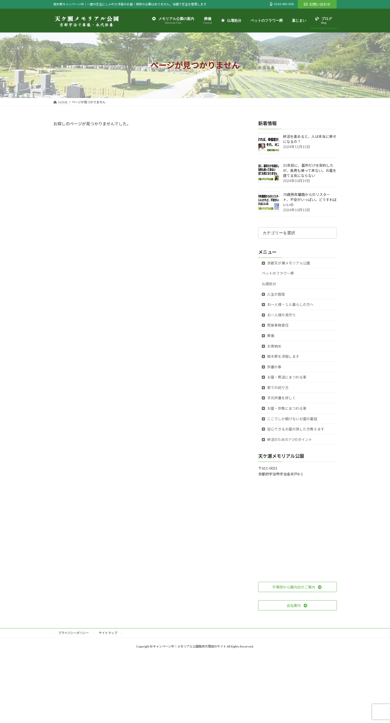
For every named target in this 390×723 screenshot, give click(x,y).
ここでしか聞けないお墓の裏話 (289, 419)
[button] (297, 587)
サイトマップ (108, 633)
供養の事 (271, 367)
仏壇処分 (269, 284)
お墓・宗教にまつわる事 (284, 408)
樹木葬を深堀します (280, 356)
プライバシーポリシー (73, 633)
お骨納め (271, 346)
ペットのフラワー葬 (278, 273)
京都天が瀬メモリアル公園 (286, 263)
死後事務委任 (275, 325)
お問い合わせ (317, 4)
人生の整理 (273, 294)
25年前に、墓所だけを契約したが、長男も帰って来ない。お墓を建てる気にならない (309, 170)
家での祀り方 (275, 387)
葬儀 (268, 335)
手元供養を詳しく (279, 398)
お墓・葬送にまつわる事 (284, 377)
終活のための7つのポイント (287, 439)
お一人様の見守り (279, 315)
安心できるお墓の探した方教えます (293, 429)
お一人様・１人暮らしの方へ (288, 305)
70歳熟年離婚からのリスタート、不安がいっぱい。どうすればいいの (310, 200)
